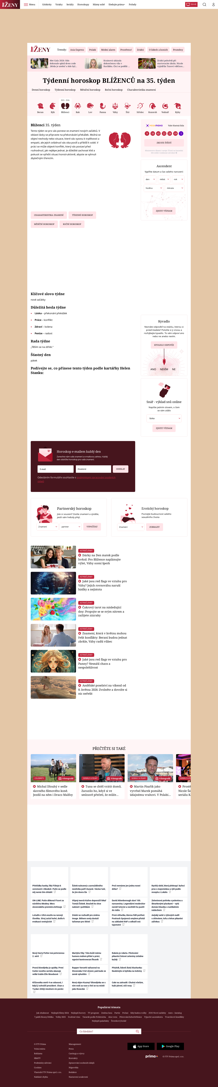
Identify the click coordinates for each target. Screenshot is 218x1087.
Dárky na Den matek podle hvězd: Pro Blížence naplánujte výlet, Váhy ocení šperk (99, 559)
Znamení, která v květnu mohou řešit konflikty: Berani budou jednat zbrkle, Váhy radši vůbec (102, 637)
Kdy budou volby (138, 1012)
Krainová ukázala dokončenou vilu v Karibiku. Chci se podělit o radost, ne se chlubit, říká (116, 64)
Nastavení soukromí (78, 1077)
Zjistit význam (164, 210)
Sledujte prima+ (117, 4)
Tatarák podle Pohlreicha (94, 1017)
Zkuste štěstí (164, 142)
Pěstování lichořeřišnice (130, 1017)
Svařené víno (74, 1017)
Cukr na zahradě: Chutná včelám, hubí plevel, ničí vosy (127, 984)
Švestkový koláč (118, 1020)
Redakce (73, 1072)
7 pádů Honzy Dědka (43, 1017)
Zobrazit (153, 525)
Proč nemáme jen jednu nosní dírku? (126, 887)
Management (75, 1044)
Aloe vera (112, 1017)
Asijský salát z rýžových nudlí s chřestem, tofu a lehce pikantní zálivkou (167, 918)
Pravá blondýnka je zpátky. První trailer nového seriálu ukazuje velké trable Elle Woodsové (47, 970)
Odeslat (119, 467)
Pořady (132, 4)
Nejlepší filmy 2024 (60, 1012)
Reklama (38, 1053)
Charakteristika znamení (141, 89)
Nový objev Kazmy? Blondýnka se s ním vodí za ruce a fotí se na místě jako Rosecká (89, 985)
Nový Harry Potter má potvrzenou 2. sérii (48, 954)
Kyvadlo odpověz (164, 345)
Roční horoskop (114, 89)
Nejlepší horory (78, 1012)
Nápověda (73, 1067)
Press (71, 1048)
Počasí (125, 1012)
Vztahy (59, 4)
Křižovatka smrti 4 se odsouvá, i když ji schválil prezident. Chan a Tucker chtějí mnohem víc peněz (48, 987)
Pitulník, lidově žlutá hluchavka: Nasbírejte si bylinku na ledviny (128, 969)
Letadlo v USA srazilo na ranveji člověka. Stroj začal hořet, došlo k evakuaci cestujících (48, 918)
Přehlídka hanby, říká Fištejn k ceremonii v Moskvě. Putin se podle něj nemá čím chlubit (49, 888)
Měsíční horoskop (90, 89)
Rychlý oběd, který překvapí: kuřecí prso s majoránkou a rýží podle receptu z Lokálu (168, 888)
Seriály (70, 4)
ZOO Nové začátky (157, 1012)
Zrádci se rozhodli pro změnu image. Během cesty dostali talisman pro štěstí (86, 918)
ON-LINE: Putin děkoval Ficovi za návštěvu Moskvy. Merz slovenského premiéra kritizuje (49, 903)
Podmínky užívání (42, 1062)
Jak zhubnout (42, 1012)
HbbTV (37, 1058)
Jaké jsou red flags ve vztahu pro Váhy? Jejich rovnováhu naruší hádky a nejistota (102, 585)
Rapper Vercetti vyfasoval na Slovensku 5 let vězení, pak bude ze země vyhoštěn (89, 970)
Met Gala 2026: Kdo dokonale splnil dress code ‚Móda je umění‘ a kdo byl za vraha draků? (63, 64)
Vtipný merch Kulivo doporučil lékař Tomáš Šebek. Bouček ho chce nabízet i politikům (89, 903)
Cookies (37, 1067)
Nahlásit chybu (41, 1077)
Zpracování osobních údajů (81, 1062)
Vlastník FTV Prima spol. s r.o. (48, 1072)
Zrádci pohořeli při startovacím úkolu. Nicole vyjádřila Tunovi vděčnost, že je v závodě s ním (170, 64)
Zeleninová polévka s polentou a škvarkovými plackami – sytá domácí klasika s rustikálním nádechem (167, 905)
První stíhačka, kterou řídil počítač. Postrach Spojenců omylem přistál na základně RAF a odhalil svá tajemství (128, 920)
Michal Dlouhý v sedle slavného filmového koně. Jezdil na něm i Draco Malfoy (53, 790)
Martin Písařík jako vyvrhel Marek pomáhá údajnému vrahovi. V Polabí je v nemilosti (149, 792)
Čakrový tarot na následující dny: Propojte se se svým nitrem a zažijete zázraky (101, 611)
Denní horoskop (41, 89)
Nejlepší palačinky (100, 1020)
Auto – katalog (175, 1012)
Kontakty (73, 1058)
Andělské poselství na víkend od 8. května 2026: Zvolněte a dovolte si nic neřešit (102, 689)
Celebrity (46, 4)
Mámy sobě (99, 4)
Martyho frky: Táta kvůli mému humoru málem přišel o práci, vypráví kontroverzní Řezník (87, 956)
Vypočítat (90, 525)
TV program (93, 1012)
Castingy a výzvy (76, 1053)
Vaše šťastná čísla (176, 125)
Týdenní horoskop (65, 89)
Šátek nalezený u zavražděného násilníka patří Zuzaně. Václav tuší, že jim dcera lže (89, 888)
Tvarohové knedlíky (174, 1017)
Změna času (106, 1012)
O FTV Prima (40, 1044)
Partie (117, 1012)
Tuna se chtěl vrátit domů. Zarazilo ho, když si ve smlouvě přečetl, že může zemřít (101, 792)
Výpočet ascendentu (153, 1017)
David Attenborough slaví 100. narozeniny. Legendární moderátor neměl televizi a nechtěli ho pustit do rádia (128, 905)
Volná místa (39, 1048)
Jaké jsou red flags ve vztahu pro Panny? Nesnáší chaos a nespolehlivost (102, 663)
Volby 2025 (61, 1017)
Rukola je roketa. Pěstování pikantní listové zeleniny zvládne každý (127, 956)
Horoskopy (83, 4)
